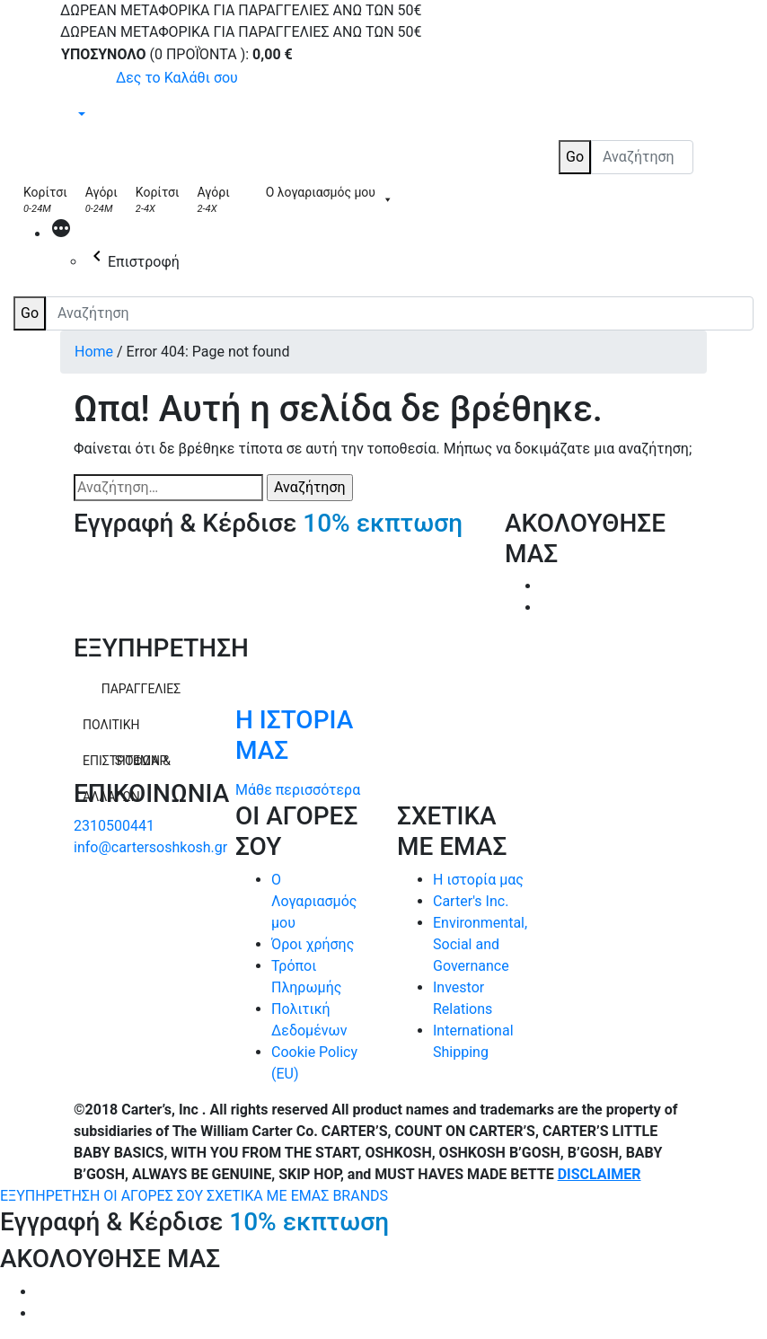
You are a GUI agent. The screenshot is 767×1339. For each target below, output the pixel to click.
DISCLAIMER (599, 1174)
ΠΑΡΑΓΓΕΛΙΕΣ (141, 689)
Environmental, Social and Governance (480, 944)
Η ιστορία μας (478, 879)
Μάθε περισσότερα (297, 789)
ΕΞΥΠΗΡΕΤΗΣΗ (51, 1195)
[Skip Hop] (248, 199)
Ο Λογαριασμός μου (314, 901)
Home (94, 351)
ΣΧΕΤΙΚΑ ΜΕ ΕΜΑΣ (269, 1195)
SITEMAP (141, 760)
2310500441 (114, 825)
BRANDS (360, 1195)
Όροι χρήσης (312, 944)
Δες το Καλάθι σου (177, 77)
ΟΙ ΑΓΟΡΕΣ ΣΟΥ (155, 1195)
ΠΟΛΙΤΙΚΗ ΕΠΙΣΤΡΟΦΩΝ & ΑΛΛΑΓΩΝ (127, 730)
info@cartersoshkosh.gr (150, 847)
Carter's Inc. (470, 901)
